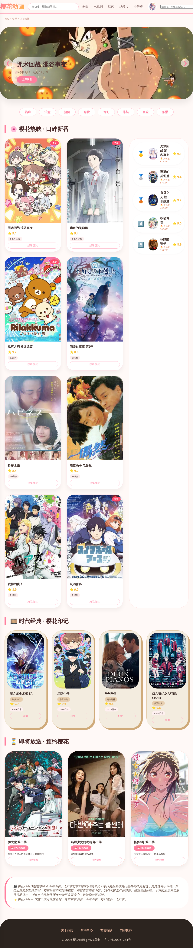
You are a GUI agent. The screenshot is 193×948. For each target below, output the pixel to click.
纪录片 (123, 7)
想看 (25, 715)
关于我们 (67, 930)
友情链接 (106, 930)
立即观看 (27, 79)
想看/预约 (33, 245)
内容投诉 (126, 930)
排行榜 (138, 7)
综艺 (111, 7)
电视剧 (98, 7)
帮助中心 (87, 930)
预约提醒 (33, 860)
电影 (85, 7)
